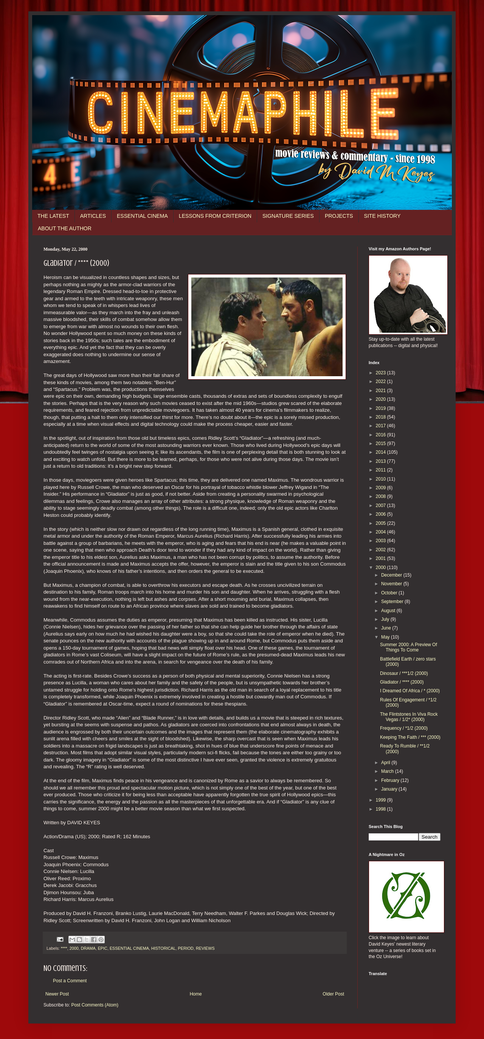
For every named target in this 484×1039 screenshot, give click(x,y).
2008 (381, 496)
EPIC (102, 948)
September (393, 601)
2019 (381, 408)
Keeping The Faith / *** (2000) (410, 737)
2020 (381, 399)
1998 (381, 809)
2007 (381, 505)
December (392, 575)
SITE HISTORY (382, 216)
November (392, 583)
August (389, 610)
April (386, 762)
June (386, 628)
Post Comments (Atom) (94, 1005)
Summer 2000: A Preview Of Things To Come (408, 647)
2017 (381, 425)
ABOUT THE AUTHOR (65, 228)
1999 (381, 800)
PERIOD (185, 948)
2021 (381, 390)
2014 (381, 452)
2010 (381, 479)
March (388, 771)
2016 (381, 434)
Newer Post (57, 994)
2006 (381, 514)
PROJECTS (339, 216)
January (390, 789)
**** (64, 948)
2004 (381, 532)
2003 (381, 540)
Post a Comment (70, 980)
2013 (381, 461)
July (386, 619)
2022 (381, 381)
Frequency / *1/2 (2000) (404, 728)
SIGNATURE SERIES (288, 216)
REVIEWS (205, 948)
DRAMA (88, 948)
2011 (381, 470)
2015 (381, 443)
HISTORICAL (163, 948)
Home (196, 994)
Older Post (333, 994)
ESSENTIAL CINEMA (142, 216)
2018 (381, 417)
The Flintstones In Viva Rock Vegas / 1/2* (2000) (409, 717)
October (390, 592)
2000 (74, 948)
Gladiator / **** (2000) (402, 682)
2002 (381, 549)
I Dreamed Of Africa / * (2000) (410, 690)
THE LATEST (53, 216)
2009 (381, 487)
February (390, 780)
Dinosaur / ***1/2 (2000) (404, 673)
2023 (381, 372)
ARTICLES (93, 216)
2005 (381, 523)
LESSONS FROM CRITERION (215, 216)
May (386, 637)
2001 (381, 558)
